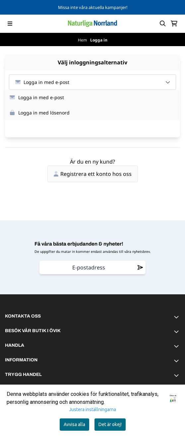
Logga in (98, 40)
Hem (83, 40)
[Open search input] (163, 24)
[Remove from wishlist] (140, 267)
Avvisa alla (74, 424)
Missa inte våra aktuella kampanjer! (92, 7)
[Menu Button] (10, 23)
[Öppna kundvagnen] (174, 23)
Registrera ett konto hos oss (93, 174)
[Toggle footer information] (177, 317)
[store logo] (92, 23)
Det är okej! (110, 424)
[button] (95, 97)
